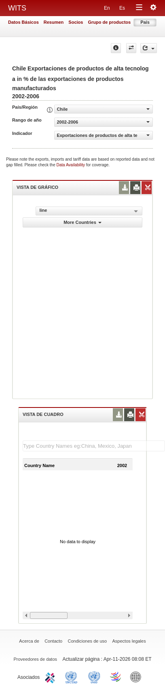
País (145, 22)
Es (122, 8)
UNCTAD (73, 676)
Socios (75, 22)
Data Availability (71, 165)
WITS (17, 8)
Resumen (54, 22)
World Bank (137, 676)
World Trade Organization (116, 676)
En (107, 8)
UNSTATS (94, 676)
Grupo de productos (109, 22)
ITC (51, 676)
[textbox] (94, 445)
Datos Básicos (23, 22)
